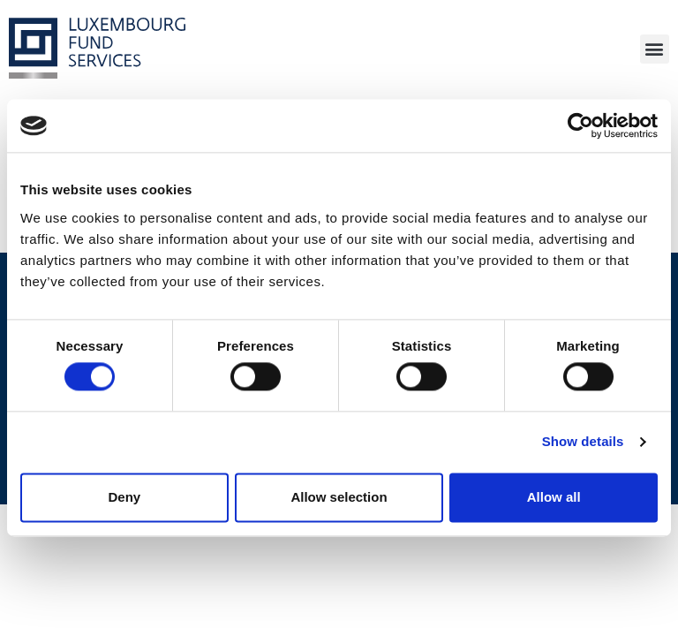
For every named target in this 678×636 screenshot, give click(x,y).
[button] (654, 49)
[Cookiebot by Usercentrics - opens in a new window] (580, 125)
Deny (124, 496)
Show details (583, 442)
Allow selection (338, 496)
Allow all (554, 496)
